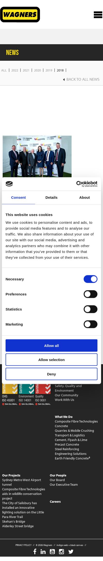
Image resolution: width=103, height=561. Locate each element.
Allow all (51, 345)
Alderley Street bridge (18, 526)
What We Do (64, 416)
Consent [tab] (18, 197)
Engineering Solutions (71, 453)
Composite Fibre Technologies (76, 421)
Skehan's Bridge (13, 521)
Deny (51, 374)
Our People (58, 475)
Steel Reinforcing (67, 449)
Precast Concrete (67, 444)
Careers (55, 501)
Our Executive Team (64, 484)
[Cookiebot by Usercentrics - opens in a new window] (76, 184)
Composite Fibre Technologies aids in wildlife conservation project (23, 494)
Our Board (57, 480)
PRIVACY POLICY (23, 545)
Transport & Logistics (70, 435)
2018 (60, 70)
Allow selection (51, 360)
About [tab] (84, 197)
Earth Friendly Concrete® (72, 458)
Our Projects (11, 475)
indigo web (62, 545)
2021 (26, 70)
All (4, 70)
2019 (48, 70)
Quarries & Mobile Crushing (74, 430)
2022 (14, 70)
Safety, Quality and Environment (68, 388)
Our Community (66, 395)
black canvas (76, 545)
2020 (37, 70)
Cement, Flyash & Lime (71, 440)
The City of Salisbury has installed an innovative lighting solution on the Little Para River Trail (23, 510)
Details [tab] (51, 197)
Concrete (61, 426)
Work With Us (64, 399)
